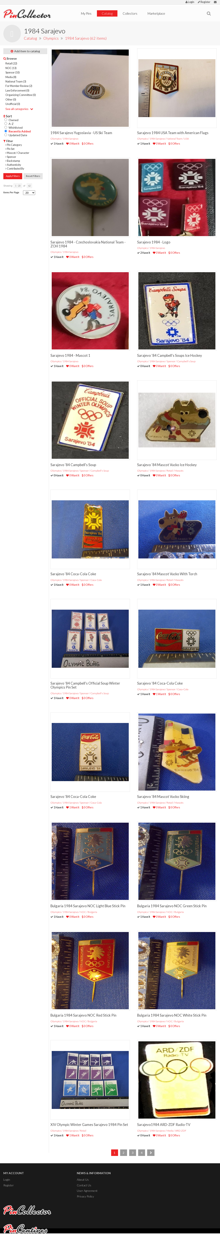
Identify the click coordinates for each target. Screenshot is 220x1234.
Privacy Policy (85, 1196)
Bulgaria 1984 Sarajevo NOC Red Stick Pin (83, 1015)
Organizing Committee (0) (20, 95)
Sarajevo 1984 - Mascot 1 (70, 355)
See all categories (19, 109)
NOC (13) (11, 68)
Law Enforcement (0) (17, 90)
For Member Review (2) (18, 86)
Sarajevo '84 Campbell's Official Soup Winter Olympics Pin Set (85, 685)
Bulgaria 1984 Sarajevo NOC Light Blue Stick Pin (87, 906)
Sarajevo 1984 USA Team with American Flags (172, 133)
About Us (83, 1179)
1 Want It (159, 694)
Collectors (130, 13)
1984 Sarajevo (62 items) (86, 38)
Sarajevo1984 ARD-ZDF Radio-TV (163, 1124)
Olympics (51, 38)
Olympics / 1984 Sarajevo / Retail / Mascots (160, 470)
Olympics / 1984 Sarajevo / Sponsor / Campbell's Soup (166, 361)
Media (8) (10, 77)
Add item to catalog (25, 51)
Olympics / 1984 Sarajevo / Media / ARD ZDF (161, 1130)
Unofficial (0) (12, 104)
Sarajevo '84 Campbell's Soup (73, 465)
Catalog (107, 13)
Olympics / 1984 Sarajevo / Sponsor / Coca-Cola (76, 580)
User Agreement (87, 1190)
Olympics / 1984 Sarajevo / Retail (68, 1130)
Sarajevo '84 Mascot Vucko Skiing (163, 796)
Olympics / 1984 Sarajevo (64, 138)
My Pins (86, 13)
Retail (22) (11, 63)
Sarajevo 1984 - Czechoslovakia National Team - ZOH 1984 (88, 244)
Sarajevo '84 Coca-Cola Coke (73, 574)
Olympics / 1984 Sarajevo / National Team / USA (163, 138)
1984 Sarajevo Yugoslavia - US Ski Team (81, 133)
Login (189, 2)
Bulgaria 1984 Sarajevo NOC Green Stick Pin (172, 906)
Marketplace (156, 13)
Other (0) (10, 99)
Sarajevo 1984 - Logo (153, 242)
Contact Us (84, 1185)
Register (204, 2)
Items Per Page (11, 192)
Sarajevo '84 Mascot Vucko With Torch (167, 574)
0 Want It (72, 143)
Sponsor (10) (12, 72)
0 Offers (87, 143)
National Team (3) (15, 81)
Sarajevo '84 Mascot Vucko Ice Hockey (167, 465)
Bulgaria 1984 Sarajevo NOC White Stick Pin (171, 1015)
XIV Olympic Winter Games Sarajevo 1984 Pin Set (89, 1124)
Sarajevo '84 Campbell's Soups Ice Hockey (169, 355)
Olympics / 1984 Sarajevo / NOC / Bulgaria (73, 912)
